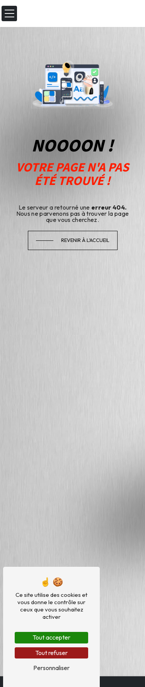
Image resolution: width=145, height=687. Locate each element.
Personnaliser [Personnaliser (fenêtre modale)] (51, 668)
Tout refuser (51, 653)
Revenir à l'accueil (85, 240)
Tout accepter (51, 637)
